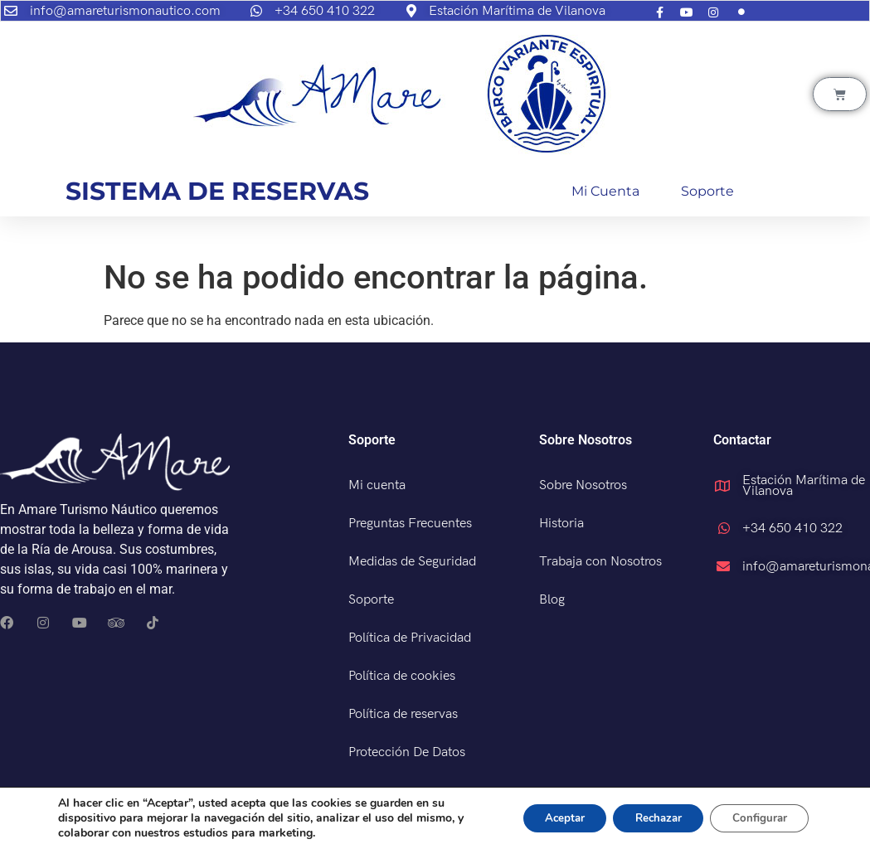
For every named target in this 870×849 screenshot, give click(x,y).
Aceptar (544, 818)
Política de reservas (403, 714)
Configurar (755, 818)
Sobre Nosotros (583, 485)
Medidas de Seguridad (412, 562)
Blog (552, 600)
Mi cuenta (605, 191)
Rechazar (646, 818)
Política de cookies (401, 676)
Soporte (707, 191)
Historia (561, 523)
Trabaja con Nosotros (600, 562)
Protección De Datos (406, 752)
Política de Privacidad (409, 638)
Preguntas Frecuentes (410, 523)
